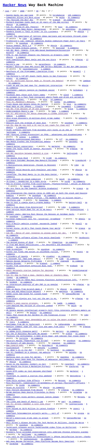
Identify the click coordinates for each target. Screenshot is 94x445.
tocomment (66, 106)
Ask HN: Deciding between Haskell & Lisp (27, 153)
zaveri (76, 408)
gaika (61, 17)
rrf (60, 139)
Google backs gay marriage (19, 15)
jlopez (57, 102)
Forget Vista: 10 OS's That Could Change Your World (33, 228)
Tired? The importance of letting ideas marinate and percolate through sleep (46, 36)
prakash (56, 20)
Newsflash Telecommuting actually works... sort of (32, 413)
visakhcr (50, 256)
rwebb (59, 303)
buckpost (55, 350)
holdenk (13, 282)
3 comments (79, 106)
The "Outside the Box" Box (19, 20)
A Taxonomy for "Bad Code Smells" (23, 259)
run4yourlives (76, 404)
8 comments (73, 48)
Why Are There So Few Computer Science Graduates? (32, 188)
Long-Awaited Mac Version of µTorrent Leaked (29, 305)
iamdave (86, 81)
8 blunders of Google (17, 256)
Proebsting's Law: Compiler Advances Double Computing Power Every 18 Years (45, 41)
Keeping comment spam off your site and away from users (35, 326)
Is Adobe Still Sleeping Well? (22, 331)
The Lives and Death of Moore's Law (24, 401)
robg (24, 38)
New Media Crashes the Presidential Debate (28, 141)
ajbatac (79, 59)
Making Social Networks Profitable (24, 261)
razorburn (69, 364)
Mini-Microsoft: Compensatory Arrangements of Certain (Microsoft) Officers (45, 383)
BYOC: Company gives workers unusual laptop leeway (32, 397)
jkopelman (43, 200)
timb (61, 259)
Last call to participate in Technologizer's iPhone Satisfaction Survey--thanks (48, 436)
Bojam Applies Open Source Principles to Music (30, 392)
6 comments (23, 322)
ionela (22, 137)
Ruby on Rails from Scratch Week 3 (24, 289)
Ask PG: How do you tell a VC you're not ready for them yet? (38, 125)
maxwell (77, 71)
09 (37, 11)
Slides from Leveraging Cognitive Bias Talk (29, 266)
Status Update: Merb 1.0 (18, 45)
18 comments (69, 20)
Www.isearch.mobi (15, 345)
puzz (60, 27)
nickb (67, 181)
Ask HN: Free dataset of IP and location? (27, 109)
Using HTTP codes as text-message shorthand (29, 371)
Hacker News (15, 5)
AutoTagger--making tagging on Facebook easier (30, 90)
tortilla (23, 338)
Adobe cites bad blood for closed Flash (26, 294)
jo (86, 233)
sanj (63, 401)
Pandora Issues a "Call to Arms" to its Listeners (32, 31)
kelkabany (78, 90)
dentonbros (75, 376)
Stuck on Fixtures (15, 387)
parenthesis (44, 64)
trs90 (49, 158)
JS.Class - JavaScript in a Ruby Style (26, 181)
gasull (27, 186)
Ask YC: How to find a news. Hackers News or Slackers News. (37, 275)
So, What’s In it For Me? (19, 350)
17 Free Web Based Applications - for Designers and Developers (39, 244)
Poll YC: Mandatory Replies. (20, 102)
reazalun (56, 343)
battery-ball (75, 202)
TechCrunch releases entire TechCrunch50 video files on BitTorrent (41, 427)
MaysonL (62, 380)
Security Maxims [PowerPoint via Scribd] (27, 340)
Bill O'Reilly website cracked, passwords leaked (31, 223)
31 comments (74, 17)
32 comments (71, 27)
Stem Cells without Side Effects (23, 380)
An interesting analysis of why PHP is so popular (32, 284)
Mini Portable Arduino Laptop (22, 48)
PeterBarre (47, 345)
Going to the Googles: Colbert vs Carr (26, 364)
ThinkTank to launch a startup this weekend (29, 376)
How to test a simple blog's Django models (28, 202)
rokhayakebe (64, 324)
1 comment (21, 57)
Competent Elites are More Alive (23, 17)
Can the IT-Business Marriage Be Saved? (26, 333)
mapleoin (63, 291)
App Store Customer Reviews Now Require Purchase (31, 160)
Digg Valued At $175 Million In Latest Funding (30, 408)
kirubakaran (59, 15)
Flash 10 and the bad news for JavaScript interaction (34, 85)
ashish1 (41, 347)
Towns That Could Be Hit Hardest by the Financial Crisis (36, 315)
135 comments (74, 15)
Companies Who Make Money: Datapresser (26, 29)
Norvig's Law (12, 64)
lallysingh (72, 153)
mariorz (59, 331)
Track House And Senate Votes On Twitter (27, 104)
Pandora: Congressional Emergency (23, 139)
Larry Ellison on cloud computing (23, 179)
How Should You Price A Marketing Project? (28, 366)
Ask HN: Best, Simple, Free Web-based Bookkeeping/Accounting (38, 50)
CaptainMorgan (73, 294)
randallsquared (79, 270)
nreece (79, 188)
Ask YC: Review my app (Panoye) (22, 27)
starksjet (74, 366)
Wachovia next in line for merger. (24, 357)
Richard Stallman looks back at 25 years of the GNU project (37, 22)
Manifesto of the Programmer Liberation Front (30, 71)
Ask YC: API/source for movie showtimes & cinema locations (37, 113)
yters (12, 322)
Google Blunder (13, 263)
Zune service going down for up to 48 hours (29, 209)
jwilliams (11, 132)
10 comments (22, 24)
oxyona (81, 413)
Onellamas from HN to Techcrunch (23, 324)
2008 (22, 11)
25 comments (84, 29)
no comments (12, 88)
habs (54, 111)
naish (61, 179)
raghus (9, 247)
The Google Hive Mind (17, 158)
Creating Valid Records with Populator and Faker (31, 170)
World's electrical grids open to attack (27, 418)
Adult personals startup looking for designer (30, 270)
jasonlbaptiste (30, 69)
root (7, 11)
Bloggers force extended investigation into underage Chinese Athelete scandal (47, 432)
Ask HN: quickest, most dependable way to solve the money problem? (41, 319)
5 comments (81, 109)
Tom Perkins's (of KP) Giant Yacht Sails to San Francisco (36, 76)
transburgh (80, 160)
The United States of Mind (19, 242)
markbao (13, 429)
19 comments (23, 52)
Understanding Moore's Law (19, 111)
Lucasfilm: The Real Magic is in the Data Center (32, 174)
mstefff (10, 52)
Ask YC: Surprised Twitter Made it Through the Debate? (34, 81)
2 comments (81, 123)
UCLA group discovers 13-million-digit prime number (33, 118)
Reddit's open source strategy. (22, 303)
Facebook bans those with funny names (25, 95)
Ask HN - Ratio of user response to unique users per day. (36, 233)
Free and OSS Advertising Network (23, 291)
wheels (9, 127)
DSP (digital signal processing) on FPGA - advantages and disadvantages (44, 134)
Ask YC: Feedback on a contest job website (28, 352)
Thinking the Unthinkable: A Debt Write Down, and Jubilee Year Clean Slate (45, 336)
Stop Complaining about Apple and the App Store (31, 59)
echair (9, 78)
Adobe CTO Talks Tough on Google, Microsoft (29, 148)
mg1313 (33, 312)
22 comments (22, 78)
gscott (79, 251)
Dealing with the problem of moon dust (26, 123)
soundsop (23, 43)
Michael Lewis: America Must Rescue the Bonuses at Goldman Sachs (40, 214)
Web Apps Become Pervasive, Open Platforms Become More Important (40, 441)
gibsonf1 (83, 118)
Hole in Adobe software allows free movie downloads (33, 237)
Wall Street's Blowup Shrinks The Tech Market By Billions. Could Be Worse (45, 422)
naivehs (72, 352)
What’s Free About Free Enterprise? (24, 207)
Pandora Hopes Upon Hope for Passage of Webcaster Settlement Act (40, 359)
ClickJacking (12, 347)
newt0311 (64, 357)
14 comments (60, 64)
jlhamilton (57, 242)
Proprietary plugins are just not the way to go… (31, 298)
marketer (56, 146)
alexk (66, 95)
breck (70, 109)
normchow (77, 392)
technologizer (77, 209)
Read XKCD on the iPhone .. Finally (24, 106)
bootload (60, 48)
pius (45, 99)
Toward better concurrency (19, 146)
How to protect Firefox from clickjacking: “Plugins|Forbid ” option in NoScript (48, 184)
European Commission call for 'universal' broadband (33, 219)
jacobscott (84, 237)
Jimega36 (64, 261)
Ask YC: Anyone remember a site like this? (28, 404)
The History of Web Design (20, 343)
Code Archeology (14, 249)
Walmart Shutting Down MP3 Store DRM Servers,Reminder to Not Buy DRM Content (46, 66)
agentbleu (70, 29)
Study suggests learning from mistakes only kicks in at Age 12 (39, 130)
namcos (9, 116)
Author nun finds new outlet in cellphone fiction (32, 251)
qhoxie (9, 24)
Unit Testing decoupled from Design (24, 390)
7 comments (77, 95)
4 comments (24, 132)
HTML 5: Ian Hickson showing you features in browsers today (37, 55)
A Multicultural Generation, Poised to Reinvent (31, 165)
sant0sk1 (73, 141)
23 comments (69, 102)
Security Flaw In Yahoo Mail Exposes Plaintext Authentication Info (42, 280)
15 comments (36, 38)
